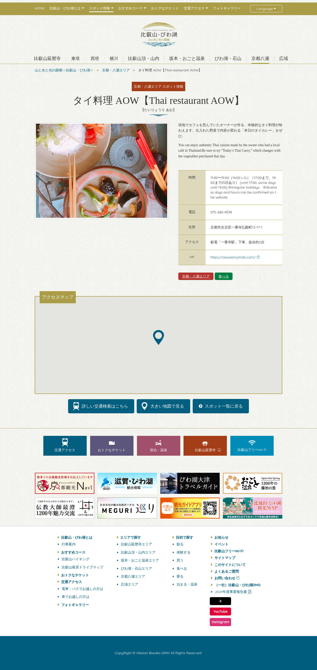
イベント (221, 544)
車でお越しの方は (75, 596)
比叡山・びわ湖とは (76, 537)
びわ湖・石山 (228, 58)
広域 (283, 58)
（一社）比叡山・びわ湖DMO (237, 585)
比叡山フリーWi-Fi (228, 551)
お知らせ (221, 537)
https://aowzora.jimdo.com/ (233, 257)
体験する (183, 552)
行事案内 (69, 544)
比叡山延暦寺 (47, 58)
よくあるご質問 (226, 571)
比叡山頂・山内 (143, 58)
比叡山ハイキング (75, 559)
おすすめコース (73, 552)
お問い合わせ (224, 578)
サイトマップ (224, 558)
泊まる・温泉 (187, 584)
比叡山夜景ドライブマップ (82, 567)
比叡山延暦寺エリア (136, 544)
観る (180, 544)
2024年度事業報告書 (231, 591)
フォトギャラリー (227, 8)
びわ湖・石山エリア (136, 568)
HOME (40, 8)
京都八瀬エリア (133, 576)
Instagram (220, 622)
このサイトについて (230, 564)
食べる (223, 276)
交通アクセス (71, 582)
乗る (180, 576)
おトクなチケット (165, 8)
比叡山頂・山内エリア (138, 552)
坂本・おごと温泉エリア (140, 560)
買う (180, 560)
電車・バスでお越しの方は (82, 588)
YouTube (220, 611)
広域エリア (129, 584)
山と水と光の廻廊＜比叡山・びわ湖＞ (64, 70)
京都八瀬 (260, 58)
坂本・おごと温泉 (187, 58)
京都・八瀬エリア (116, 70)
